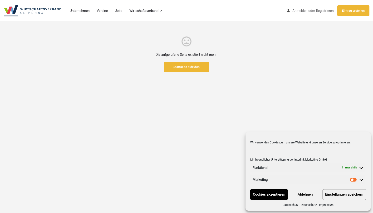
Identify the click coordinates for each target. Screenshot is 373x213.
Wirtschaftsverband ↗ (145, 11)
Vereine (102, 11)
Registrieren (325, 11)
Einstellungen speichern (344, 194)
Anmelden (299, 11)
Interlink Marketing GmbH (310, 159)
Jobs (118, 11)
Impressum (326, 205)
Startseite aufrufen (186, 67)
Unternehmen (80, 11)
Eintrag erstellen (353, 10)
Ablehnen (305, 194)
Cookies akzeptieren (269, 194)
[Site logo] (33, 10)
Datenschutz (291, 205)
